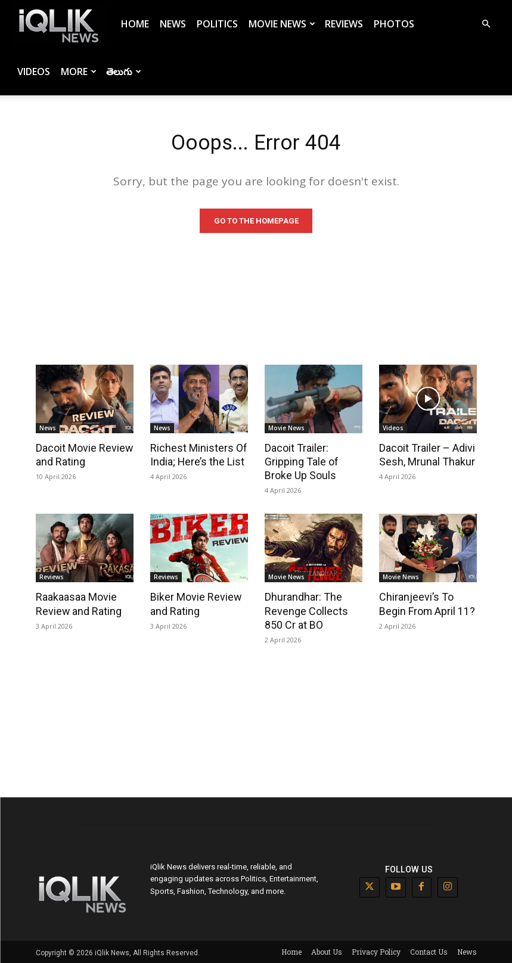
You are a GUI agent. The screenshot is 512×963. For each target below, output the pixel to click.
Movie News (282, 23)
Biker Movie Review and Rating (192, 603)
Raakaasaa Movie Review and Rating (76, 603)
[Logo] (61, 24)
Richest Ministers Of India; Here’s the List (195, 456)
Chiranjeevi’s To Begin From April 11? (427, 603)
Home (135, 23)
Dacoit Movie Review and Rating (82, 456)
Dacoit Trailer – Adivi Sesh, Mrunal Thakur (425, 456)
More (79, 71)
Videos (33, 71)
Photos (394, 23)
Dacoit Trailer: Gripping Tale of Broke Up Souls (300, 463)
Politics (217, 23)
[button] (485, 24)
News (173, 23)
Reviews (344, 23)
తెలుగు (123, 71)
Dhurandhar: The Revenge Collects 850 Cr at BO (313, 610)
